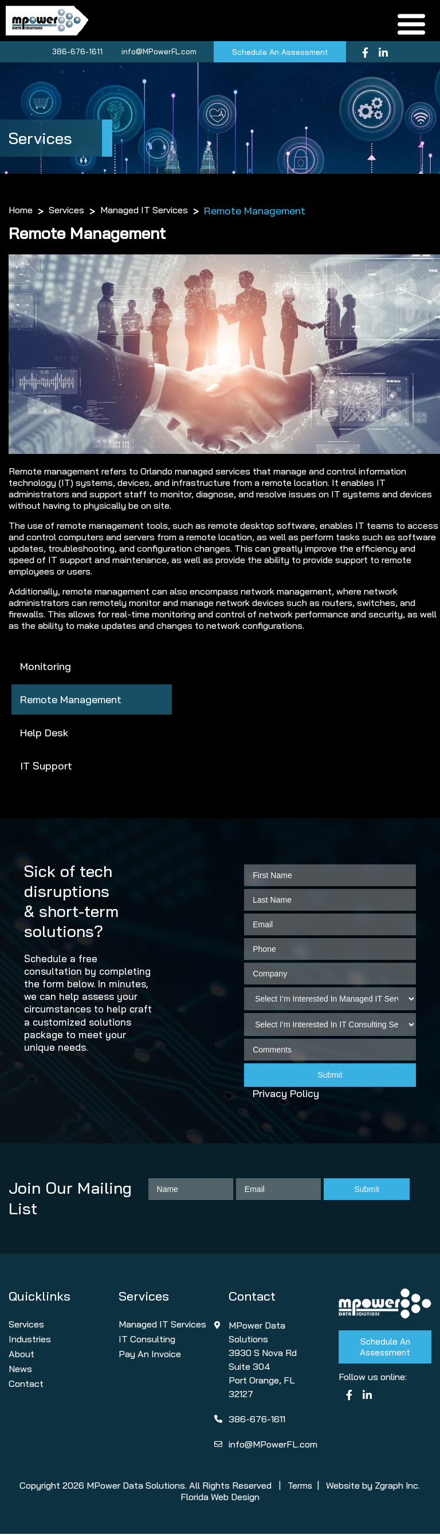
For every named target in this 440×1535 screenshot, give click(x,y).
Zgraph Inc (397, 1486)
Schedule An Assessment (280, 53)
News (20, 1369)
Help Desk (44, 734)
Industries (30, 1340)
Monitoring (45, 668)
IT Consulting (147, 1340)
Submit (330, 1076)
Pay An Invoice (150, 1355)
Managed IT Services (144, 211)
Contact (26, 1384)
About (21, 1355)
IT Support (46, 767)
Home (21, 211)
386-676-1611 (75, 52)
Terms (300, 1486)
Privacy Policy (286, 1095)
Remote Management (70, 701)
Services (66, 211)
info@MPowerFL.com (157, 52)
